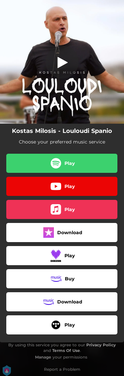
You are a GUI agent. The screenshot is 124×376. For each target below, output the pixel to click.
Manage (43, 357)
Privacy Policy (101, 344)
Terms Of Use (66, 350)
